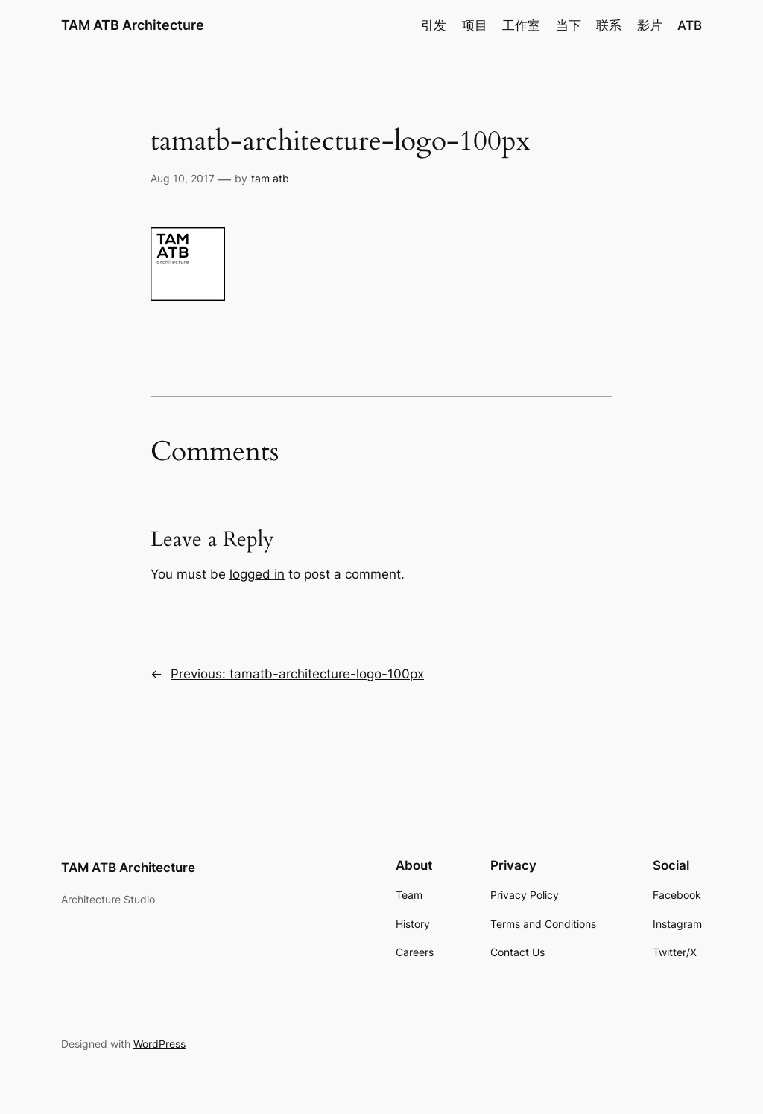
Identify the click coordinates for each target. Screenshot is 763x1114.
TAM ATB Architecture (132, 25)
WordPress (159, 1043)
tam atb (270, 178)
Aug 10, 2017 (183, 178)
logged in (257, 574)
